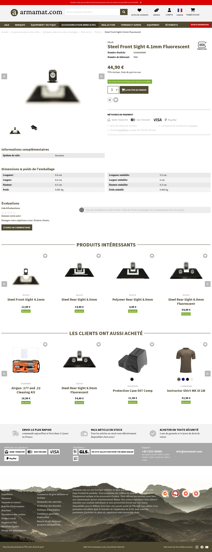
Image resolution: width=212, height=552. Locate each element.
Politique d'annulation (48, 509)
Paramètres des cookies (13, 514)
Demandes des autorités (49, 501)
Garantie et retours (11, 502)
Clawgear (186, 386)
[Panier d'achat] (193, 12)
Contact (5, 490)
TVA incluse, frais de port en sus (124, 72)
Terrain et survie (131, 24)
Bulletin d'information (12, 506)
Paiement (6, 498)
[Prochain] (101, 76)
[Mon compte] (169, 12)
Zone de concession (47, 490)
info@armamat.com (189, 451)
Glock (111, 42)
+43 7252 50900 (152, 451)
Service (6, 485)
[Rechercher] (124, 12)
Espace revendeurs (200, 25)
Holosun (133, 386)
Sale (6, 24)
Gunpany (26, 383)
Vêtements (171, 24)
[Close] (140, 2)
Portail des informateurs (13, 530)
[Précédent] (4, 76)
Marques (20, 24)
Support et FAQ (9, 522)
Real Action (108, 24)
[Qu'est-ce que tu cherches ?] (92, 12)
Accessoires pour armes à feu (79, 24)
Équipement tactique (43, 24)
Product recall (8, 518)
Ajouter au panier (134, 90)
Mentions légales (10, 526)
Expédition (123, 130)
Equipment (153, 24)
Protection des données (49, 505)
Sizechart (6, 510)
